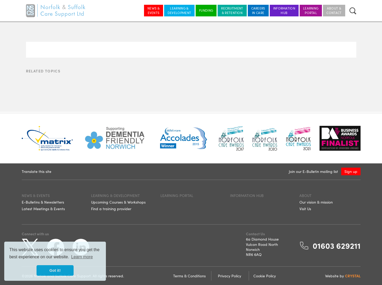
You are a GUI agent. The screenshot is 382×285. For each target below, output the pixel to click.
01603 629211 (337, 245)
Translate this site (36, 171)
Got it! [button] (55, 270)
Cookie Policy (264, 275)
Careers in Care (258, 10)
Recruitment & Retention (232, 10)
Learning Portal (310, 10)
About (305, 195)
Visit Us (305, 208)
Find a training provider (111, 208)
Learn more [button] (82, 257)
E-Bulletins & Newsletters (43, 202)
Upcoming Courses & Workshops (118, 202)
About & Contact (333, 10)
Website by (343, 275)
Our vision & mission (316, 202)
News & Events (153, 10)
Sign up (350, 171)
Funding (206, 10)
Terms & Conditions (190, 275)
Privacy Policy (230, 275)
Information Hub (284, 10)
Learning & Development (179, 10)
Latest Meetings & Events (43, 208)
